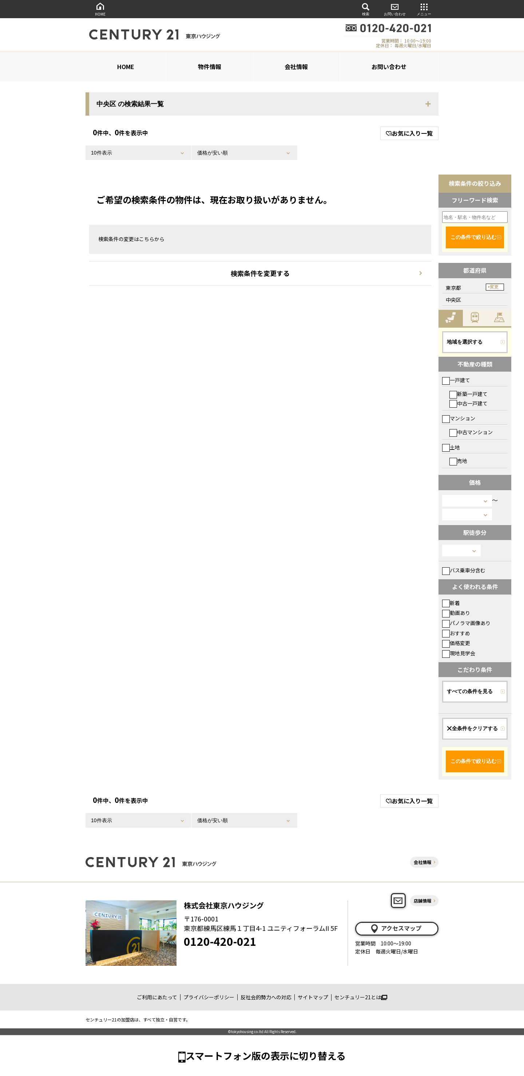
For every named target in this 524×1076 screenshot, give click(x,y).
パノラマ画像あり (466, 623)
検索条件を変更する (260, 273)
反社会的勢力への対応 (266, 997)
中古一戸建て (468, 403)
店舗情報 (422, 900)
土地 (451, 447)
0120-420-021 (220, 941)
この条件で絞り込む (473, 237)
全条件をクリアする (472, 728)
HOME (100, 9)
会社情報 (296, 66)
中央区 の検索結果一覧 (130, 104)
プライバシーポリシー (208, 997)
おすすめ (456, 633)
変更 (494, 286)
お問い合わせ (394, 9)
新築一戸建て (468, 393)
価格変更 (456, 643)
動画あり (456, 612)
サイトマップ (313, 997)
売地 (458, 460)
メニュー (423, 9)
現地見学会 (458, 653)
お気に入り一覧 (409, 133)
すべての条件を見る (470, 691)
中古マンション (471, 432)
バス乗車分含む (463, 570)
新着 (451, 603)
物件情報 (209, 66)
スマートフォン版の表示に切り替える (266, 1055)
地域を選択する (465, 342)
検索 (365, 9)
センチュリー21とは (360, 997)
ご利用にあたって (157, 997)
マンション (458, 418)
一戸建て (456, 380)
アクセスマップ (395, 928)
